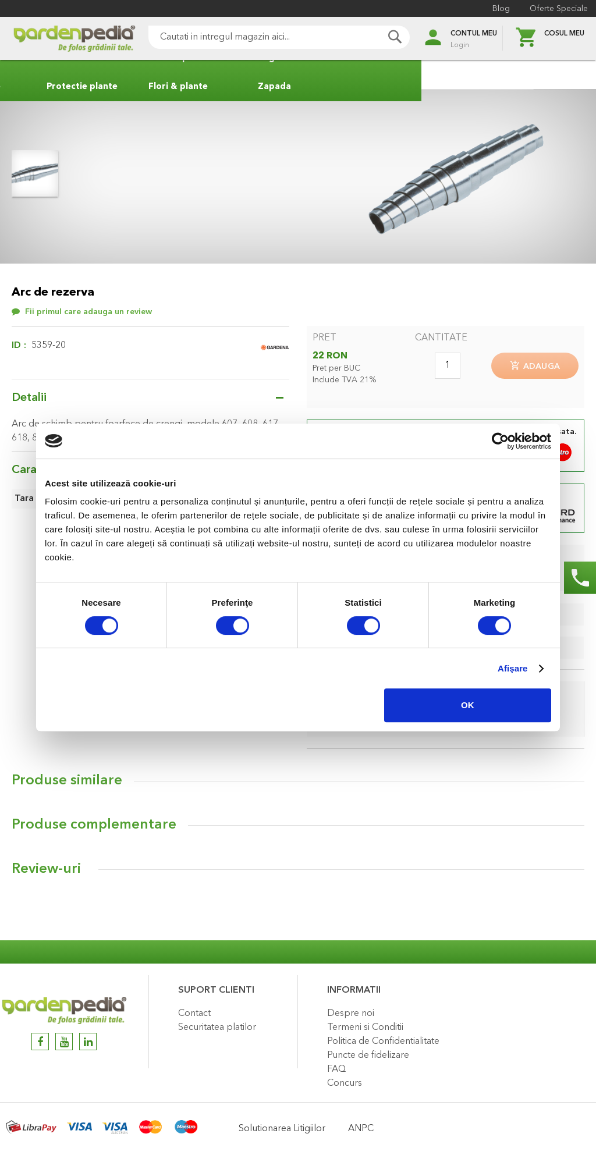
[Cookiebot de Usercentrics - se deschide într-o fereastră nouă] (500, 441)
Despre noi (350, 1013)
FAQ (336, 1069)
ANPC (361, 1128)
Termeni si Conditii (365, 1027)
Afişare (513, 668)
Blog (497, 9)
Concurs (344, 1083)
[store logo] (58, 39)
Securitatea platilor (217, 1027)
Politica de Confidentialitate (383, 1041)
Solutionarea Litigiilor (282, 1128)
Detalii (29, 398)
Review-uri (46, 873)
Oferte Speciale (555, 9)
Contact (194, 1013)
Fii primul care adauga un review (88, 312)
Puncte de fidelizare (368, 1055)
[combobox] (263, 37)
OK (467, 705)
